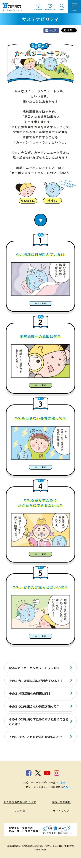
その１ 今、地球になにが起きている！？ (36, 680)
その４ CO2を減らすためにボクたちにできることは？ (38, 721)
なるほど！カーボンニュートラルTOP (34, 668)
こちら (62, 782)
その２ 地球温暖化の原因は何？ (30, 693)
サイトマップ (61, 810)
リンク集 (19, 810)
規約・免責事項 (61, 802)
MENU (74, 10)
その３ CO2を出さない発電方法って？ (34, 706)
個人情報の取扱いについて (19, 802)
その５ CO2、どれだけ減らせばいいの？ (35, 737)
